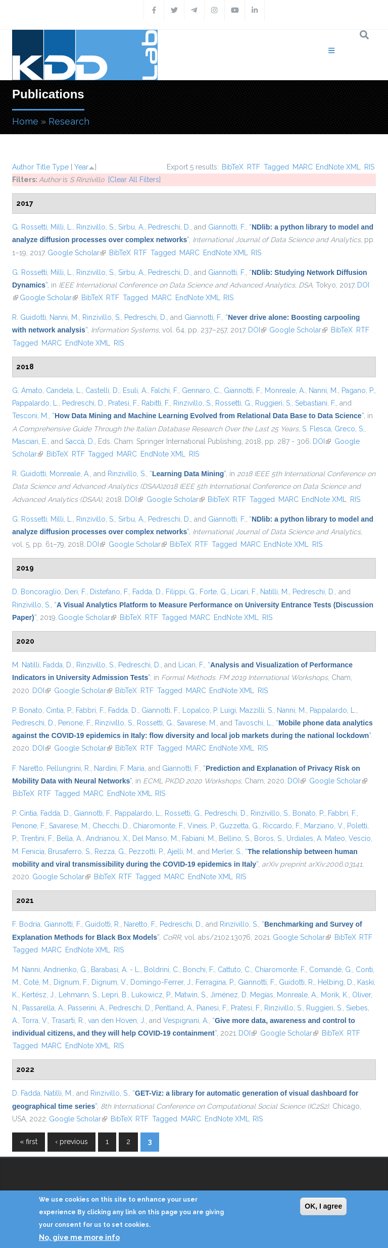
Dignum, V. (109, 982)
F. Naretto (27, 768)
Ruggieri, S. (273, 403)
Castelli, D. (102, 390)
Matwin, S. (191, 995)
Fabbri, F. (90, 710)
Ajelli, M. (180, 851)
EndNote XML (338, 167)
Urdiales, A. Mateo (315, 838)
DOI (257, 330)
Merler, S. (226, 851)
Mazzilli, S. (256, 710)
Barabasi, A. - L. (115, 970)
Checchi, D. (110, 826)
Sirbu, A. (131, 227)
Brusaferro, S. (69, 851)
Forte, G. (213, 592)
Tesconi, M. (30, 416)
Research (68, 121)
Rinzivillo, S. (95, 227)
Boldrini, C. (161, 970)
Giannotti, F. (227, 227)
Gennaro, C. (201, 390)
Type (60, 167)
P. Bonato (27, 710)
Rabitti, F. (155, 403)
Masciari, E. (29, 441)
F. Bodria (26, 924)
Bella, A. (69, 838)
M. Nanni (26, 970)
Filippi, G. (181, 592)
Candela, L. (64, 390)
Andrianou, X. (107, 838)
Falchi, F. (164, 390)
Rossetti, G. (233, 403)
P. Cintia (24, 813)
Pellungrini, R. (68, 768)
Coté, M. (36, 982)
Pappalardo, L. (35, 403)
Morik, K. (335, 995)
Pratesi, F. (123, 403)
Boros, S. (268, 838)
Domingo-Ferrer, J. (161, 982)
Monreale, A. (285, 390)
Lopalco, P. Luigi (209, 710)
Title (43, 167)
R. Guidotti (29, 317)
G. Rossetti (29, 227)
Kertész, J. (38, 995)
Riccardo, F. (282, 826)
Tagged (276, 167)
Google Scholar (76, 253)
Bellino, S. (235, 838)
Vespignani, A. (186, 1020)
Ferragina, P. (215, 982)
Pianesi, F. (212, 1008)
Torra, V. (35, 1020)
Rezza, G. (109, 851)
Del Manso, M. (155, 838)
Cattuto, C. (234, 970)
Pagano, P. (358, 390)
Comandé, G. (330, 970)
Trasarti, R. (68, 1020)
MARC (303, 167)
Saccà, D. (79, 441)
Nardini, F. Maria (119, 768)
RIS (369, 167)
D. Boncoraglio (36, 592)
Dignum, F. (71, 982)
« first (28, 1142)
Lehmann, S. (78, 995)
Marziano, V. (324, 826)
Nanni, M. (64, 317)
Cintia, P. (59, 710)
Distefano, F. (109, 592)
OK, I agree (323, 1206)
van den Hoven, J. (117, 1020)
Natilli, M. (274, 592)
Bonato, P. (308, 813)
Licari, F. (244, 592)
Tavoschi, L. (253, 723)
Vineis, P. (201, 826)
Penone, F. (74, 723)
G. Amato (27, 390)
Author (23, 167)
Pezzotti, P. (146, 851)
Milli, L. (62, 227)
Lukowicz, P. (151, 995)
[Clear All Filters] (134, 180)
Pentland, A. (174, 1008)
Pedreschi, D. (169, 227)
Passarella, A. (43, 1008)
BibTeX (233, 167)
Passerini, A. (87, 1008)
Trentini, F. (37, 838)
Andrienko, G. (65, 970)
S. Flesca (316, 429)
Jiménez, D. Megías (241, 995)
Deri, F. (75, 592)
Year (81, 167)
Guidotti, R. (102, 924)
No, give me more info (79, 1237)
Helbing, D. (336, 982)
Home (25, 121)
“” (208, 416)
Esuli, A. (135, 390)
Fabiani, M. (198, 838)
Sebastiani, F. (315, 403)
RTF (253, 167)
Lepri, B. (115, 995)
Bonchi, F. (198, 970)
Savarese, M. (197, 723)
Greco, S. (349, 429)
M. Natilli (25, 665)
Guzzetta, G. (239, 826)
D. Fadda (26, 1093)
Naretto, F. (140, 924)
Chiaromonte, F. (158, 826)
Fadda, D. (147, 592)
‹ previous (71, 1142)
